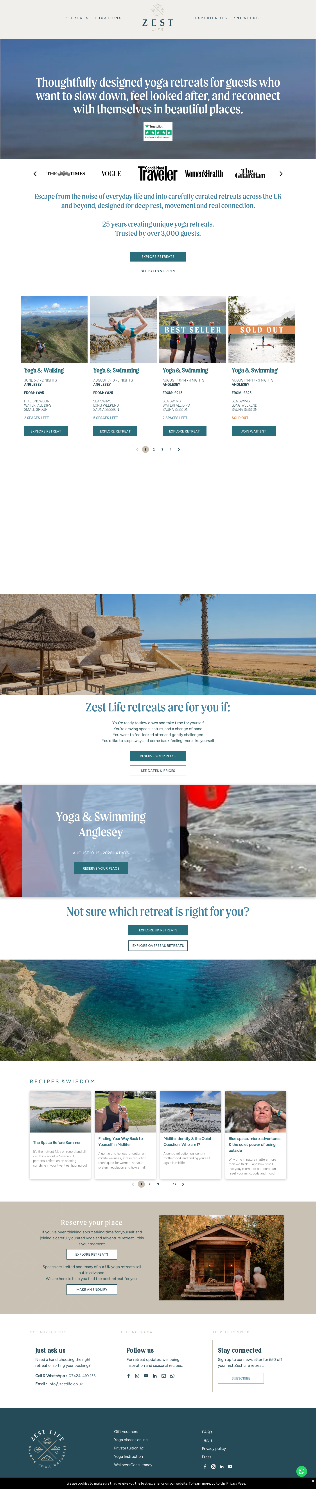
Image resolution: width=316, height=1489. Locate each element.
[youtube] (146, 1376)
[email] (163, 1376)
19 (174, 1184)
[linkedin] (155, 1376)
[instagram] (137, 1376)
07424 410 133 (82, 1375)
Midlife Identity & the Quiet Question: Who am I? (187, 1141)
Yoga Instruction (128, 1456)
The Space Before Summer (57, 1142)
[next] (281, 173)
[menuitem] (76, 18)
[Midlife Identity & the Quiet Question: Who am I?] (190, 1112)
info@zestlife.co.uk (66, 1384)
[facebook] (128, 1376)
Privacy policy (214, 1448)
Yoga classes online (131, 1439)
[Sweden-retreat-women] (60, 1112)
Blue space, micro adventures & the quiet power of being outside (254, 1144)
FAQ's (207, 1432)
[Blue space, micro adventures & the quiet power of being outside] (255, 1112)
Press (206, 1456)
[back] (35, 173)
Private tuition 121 (129, 1448)
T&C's (207, 1440)
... (166, 1184)
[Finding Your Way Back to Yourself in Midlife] (125, 1112)
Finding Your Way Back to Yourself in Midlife (120, 1141)
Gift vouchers (126, 1431)
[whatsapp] (172, 1376)
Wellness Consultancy (133, 1464)
